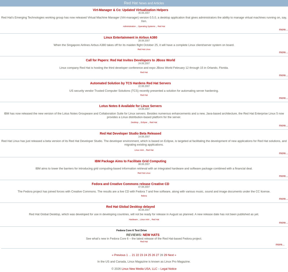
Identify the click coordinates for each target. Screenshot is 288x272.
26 (153, 255)
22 (137, 255)
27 (157, 255)
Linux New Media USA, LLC (140, 268)
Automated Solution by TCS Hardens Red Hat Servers (130, 83)
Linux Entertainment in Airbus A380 (130, 37)
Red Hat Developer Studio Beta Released (130, 133)
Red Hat (161, 26)
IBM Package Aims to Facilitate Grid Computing (130, 161)
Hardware (133, 219)
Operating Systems (146, 26)
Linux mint (139, 150)
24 (145, 255)
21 (133, 255)
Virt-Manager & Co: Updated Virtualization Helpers (130, 10)
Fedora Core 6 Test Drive (131, 230)
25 (149, 255)
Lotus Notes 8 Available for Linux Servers (130, 106)
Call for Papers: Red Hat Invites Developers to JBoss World (130, 60)
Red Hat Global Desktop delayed (130, 206)
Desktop (134, 122)
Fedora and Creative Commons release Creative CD (130, 184)
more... (283, 29)
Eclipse (144, 122)
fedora (144, 196)
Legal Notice (168, 268)
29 (165, 255)
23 (141, 255)
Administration (129, 26)
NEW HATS (151, 235)
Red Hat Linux (144, 49)
